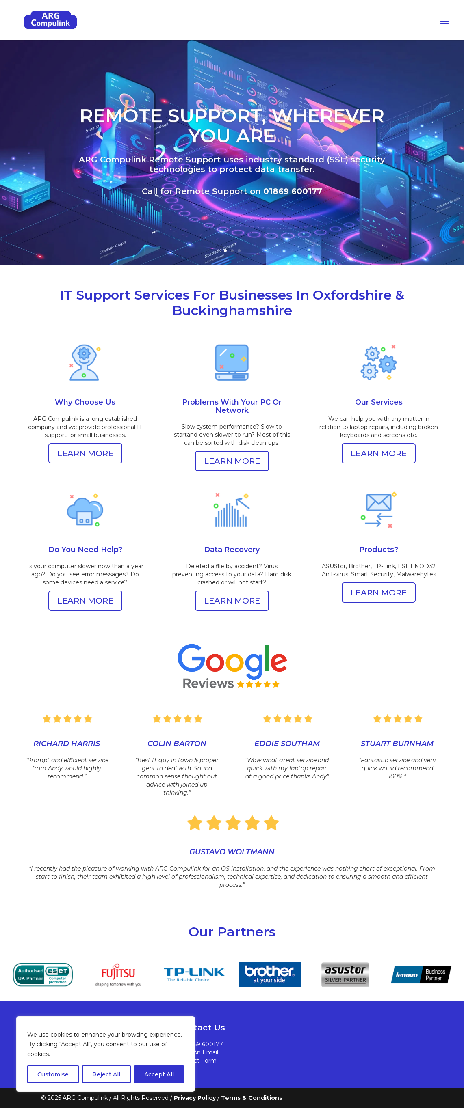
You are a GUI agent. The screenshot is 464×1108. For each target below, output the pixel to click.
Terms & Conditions (251, 1098)
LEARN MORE (85, 453)
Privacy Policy (195, 1098)
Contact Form (197, 1060)
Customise (53, 1074)
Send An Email (197, 1052)
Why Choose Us (85, 400)
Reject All (106, 1074)
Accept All (159, 1074)
